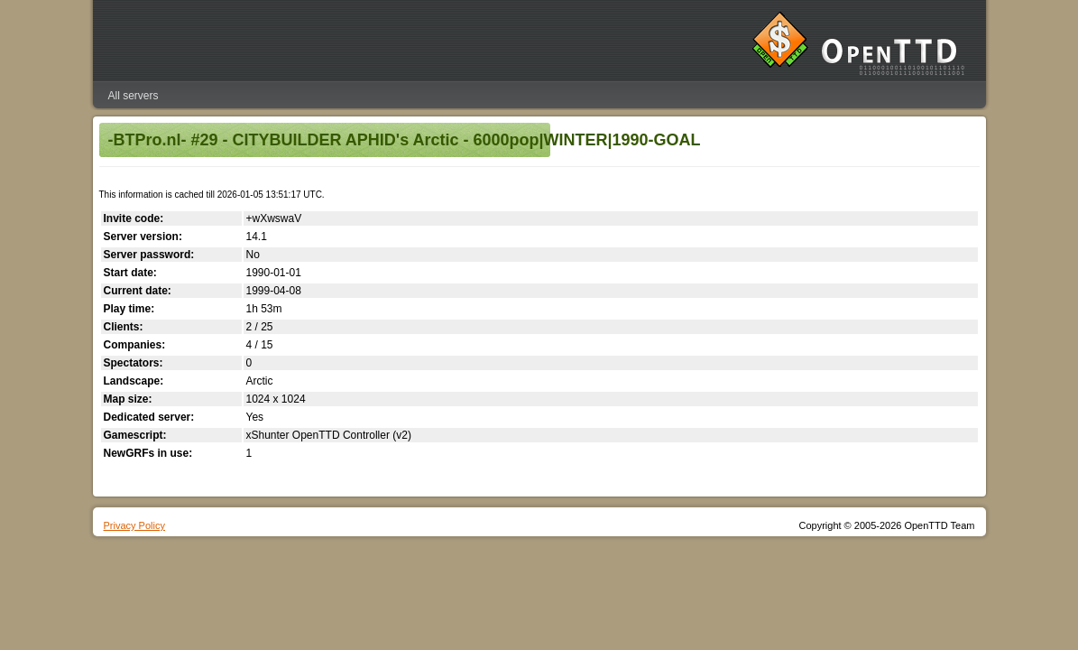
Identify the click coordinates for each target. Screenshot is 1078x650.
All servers (133, 95)
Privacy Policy (134, 525)
